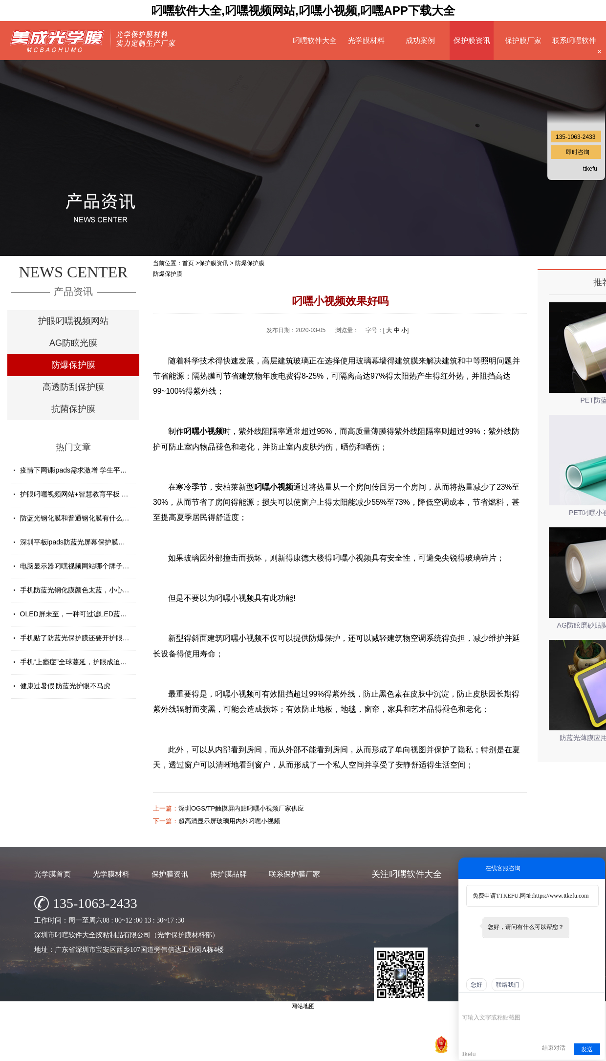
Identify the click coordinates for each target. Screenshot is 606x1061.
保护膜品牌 (228, 874)
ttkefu (590, 168)
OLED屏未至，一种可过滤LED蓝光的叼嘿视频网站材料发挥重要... (121, 614)
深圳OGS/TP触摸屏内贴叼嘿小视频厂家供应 (241, 808)
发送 (587, 1049)
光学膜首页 (52, 874)
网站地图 (419, 1051)
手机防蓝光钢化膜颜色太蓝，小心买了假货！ (88, 590)
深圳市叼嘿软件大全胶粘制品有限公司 (264, 1051)
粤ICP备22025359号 (375, 1051)
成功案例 (420, 40)
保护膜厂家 (523, 40)
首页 (188, 263)
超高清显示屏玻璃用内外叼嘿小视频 (229, 821)
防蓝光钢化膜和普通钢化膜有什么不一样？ (85, 518)
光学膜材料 (366, 40)
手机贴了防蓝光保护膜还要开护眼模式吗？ (85, 638)
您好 (476, 984)
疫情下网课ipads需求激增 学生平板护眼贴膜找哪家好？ (104, 470)
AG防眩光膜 (73, 343)
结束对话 (553, 1047)
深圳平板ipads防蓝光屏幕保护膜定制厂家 (83, 542)
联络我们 (507, 984)
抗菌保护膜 (73, 409)
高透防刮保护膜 (73, 387)
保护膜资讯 (472, 40)
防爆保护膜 (73, 365)
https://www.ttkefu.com (560, 895)
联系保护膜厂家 (294, 874)
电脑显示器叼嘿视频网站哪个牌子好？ (78, 566)
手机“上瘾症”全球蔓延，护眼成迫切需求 (80, 662)
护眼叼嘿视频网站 (73, 321)
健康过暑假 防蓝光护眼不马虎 (65, 686)
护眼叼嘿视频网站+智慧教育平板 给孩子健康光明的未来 (105, 494)
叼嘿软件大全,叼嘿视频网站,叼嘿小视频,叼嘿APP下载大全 (302, 10)
